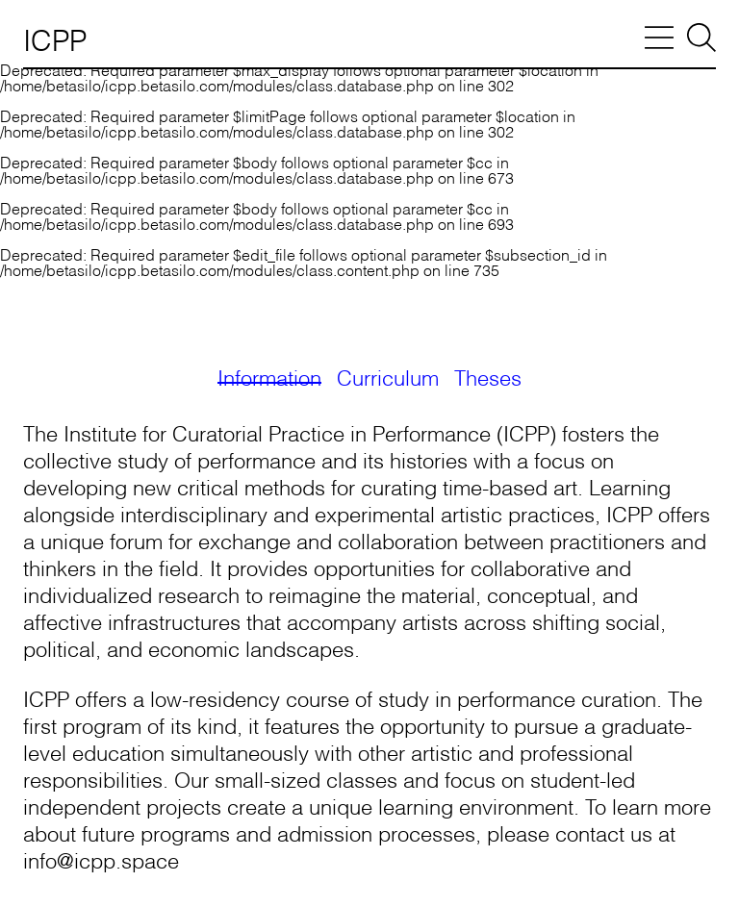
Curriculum (388, 376)
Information (269, 376)
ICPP (55, 37)
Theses (488, 376)
